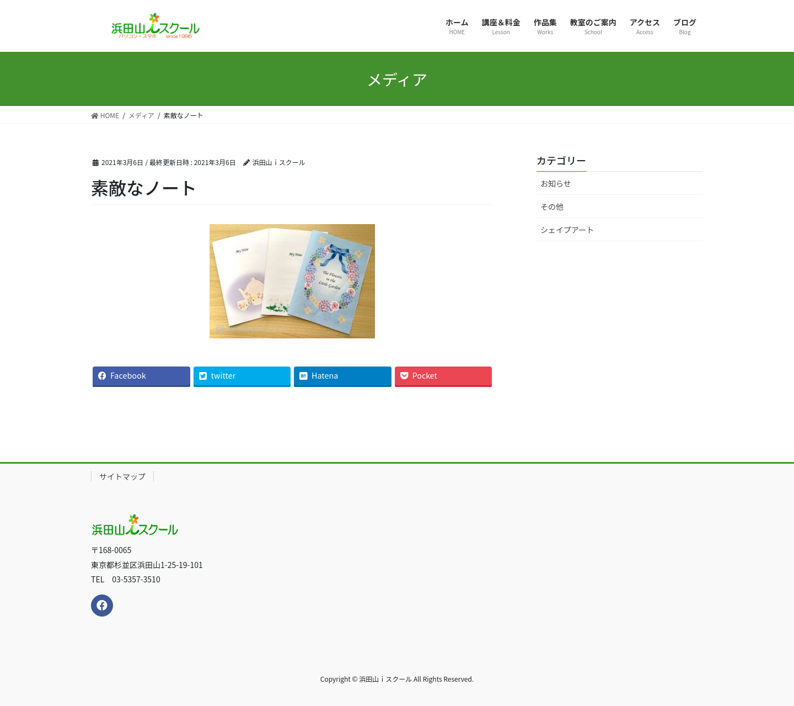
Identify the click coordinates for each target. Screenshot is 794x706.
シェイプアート (567, 229)
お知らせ (555, 183)
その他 (552, 206)
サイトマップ (122, 476)
